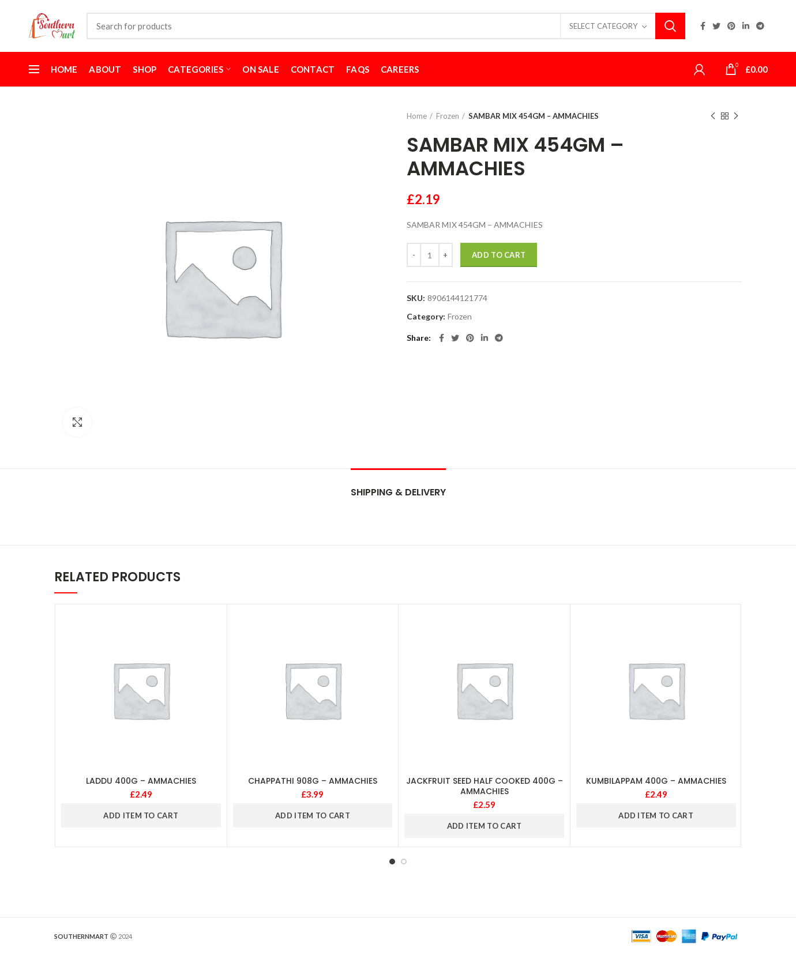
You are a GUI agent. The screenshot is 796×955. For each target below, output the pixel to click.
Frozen (447, 116)
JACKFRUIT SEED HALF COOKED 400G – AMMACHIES (484, 786)
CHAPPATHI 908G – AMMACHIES (312, 781)
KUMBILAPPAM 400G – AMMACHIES (656, 781)
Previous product (712, 116)
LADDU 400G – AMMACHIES (141, 781)
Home (417, 116)
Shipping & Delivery (398, 492)
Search (670, 26)
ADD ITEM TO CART (140, 815)
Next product (736, 116)
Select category (603, 26)
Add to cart (498, 255)
